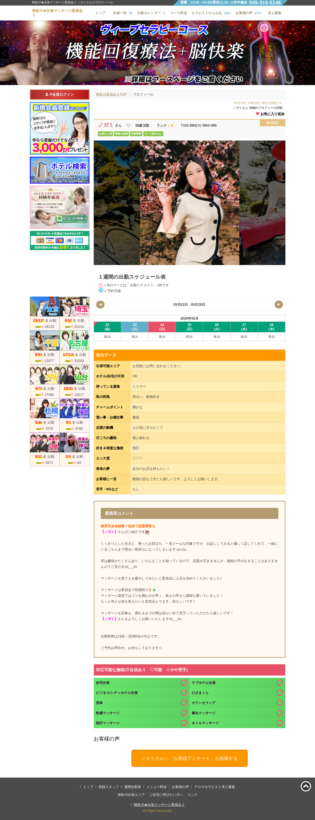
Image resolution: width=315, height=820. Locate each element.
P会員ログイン (59, 94)
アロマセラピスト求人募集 (214, 787)
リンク (192, 795)
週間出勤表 (132, 787)
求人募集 (275, 13)
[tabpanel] (157, 52)
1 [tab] (151, 81)
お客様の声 (180, 787)
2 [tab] (157, 81)
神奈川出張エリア (131, 795)
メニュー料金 (156, 787)
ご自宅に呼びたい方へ (166, 795)
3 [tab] (164, 81)
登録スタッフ (108, 787)
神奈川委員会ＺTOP (111, 94)
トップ (88, 787)
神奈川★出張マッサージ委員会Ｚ (159, 805)
